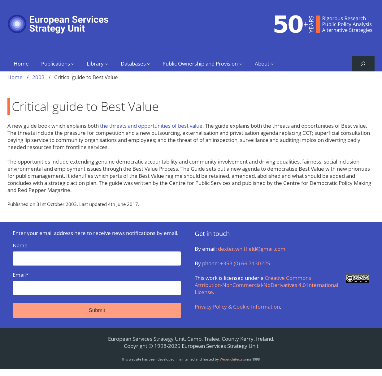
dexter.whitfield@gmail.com (251, 248)
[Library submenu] (106, 63)
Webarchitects (231, 359)
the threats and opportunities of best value (151, 125)
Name (97, 254)
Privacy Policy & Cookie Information (237, 306)
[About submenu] (272, 63)
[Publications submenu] (72, 63)
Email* (97, 283)
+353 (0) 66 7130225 (245, 263)
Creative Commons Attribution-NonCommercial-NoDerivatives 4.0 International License (266, 285)
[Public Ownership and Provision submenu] (240, 63)
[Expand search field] (363, 63)
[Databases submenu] (148, 63)
